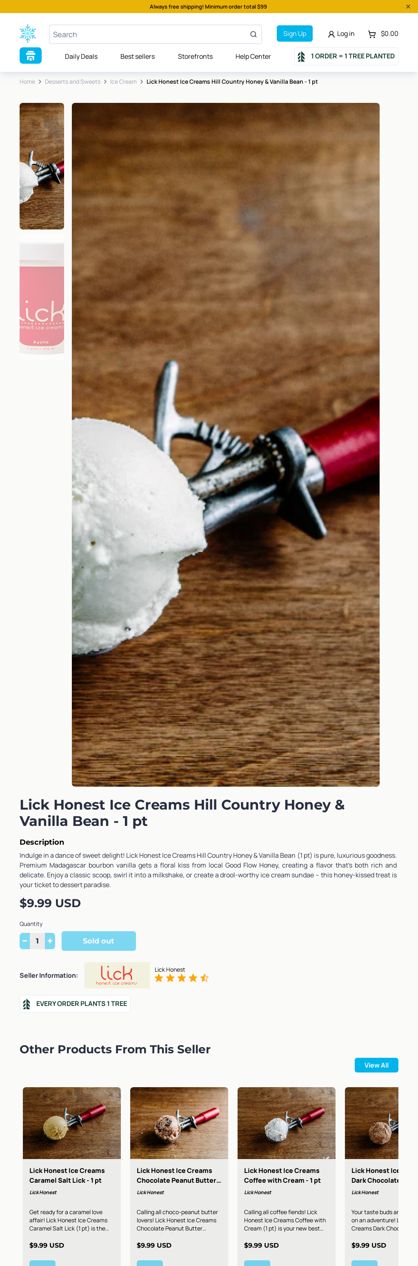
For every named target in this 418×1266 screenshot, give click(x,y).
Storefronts (195, 56)
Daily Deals (81, 56)
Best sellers (137, 56)
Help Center (253, 56)
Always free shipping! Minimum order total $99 (208, 6)
